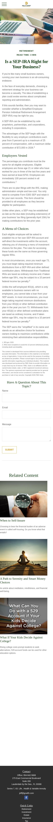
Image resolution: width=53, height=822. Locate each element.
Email (5, 407)
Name (5, 391)
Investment (26, 812)
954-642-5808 (29, 775)
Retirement (26, 809)
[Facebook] (26, 798)
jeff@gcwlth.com (26, 793)
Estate (26, 815)
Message (6, 424)
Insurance (26, 818)
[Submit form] (9, 449)
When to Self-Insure (12, 520)
